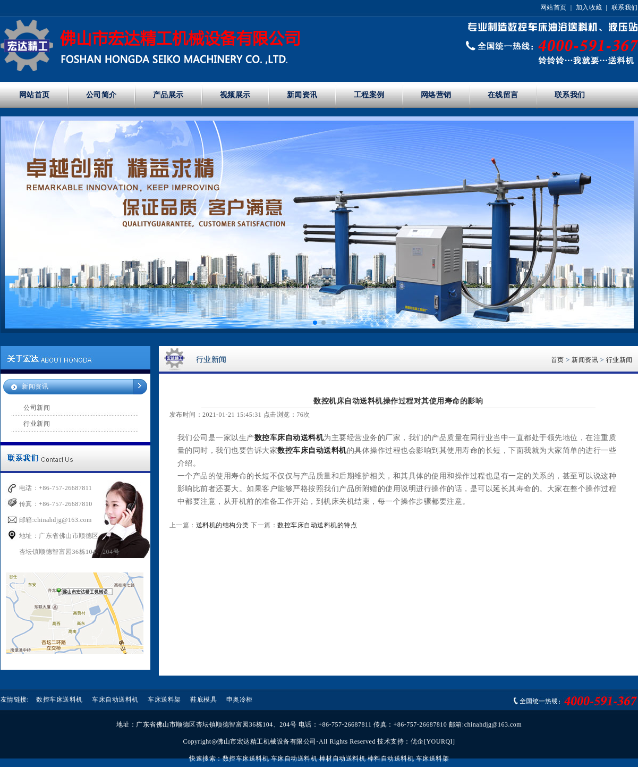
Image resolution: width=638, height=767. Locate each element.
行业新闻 (36, 423)
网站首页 (553, 7)
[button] (315, 323)
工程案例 (369, 95)
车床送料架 (164, 699)
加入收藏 (589, 7)
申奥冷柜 (239, 699)
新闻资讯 (302, 95)
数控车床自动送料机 (289, 438)
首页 (557, 360)
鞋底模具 (203, 699)
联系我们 (624, 7)
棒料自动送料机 (391, 758)
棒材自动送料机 (342, 758)
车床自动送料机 (115, 699)
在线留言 (503, 95)
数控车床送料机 (59, 699)
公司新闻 (36, 407)
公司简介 (101, 95)
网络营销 (436, 95)
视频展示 (235, 95)
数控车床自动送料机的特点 (317, 525)
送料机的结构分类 (222, 525)
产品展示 (168, 95)
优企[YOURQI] (433, 741)
